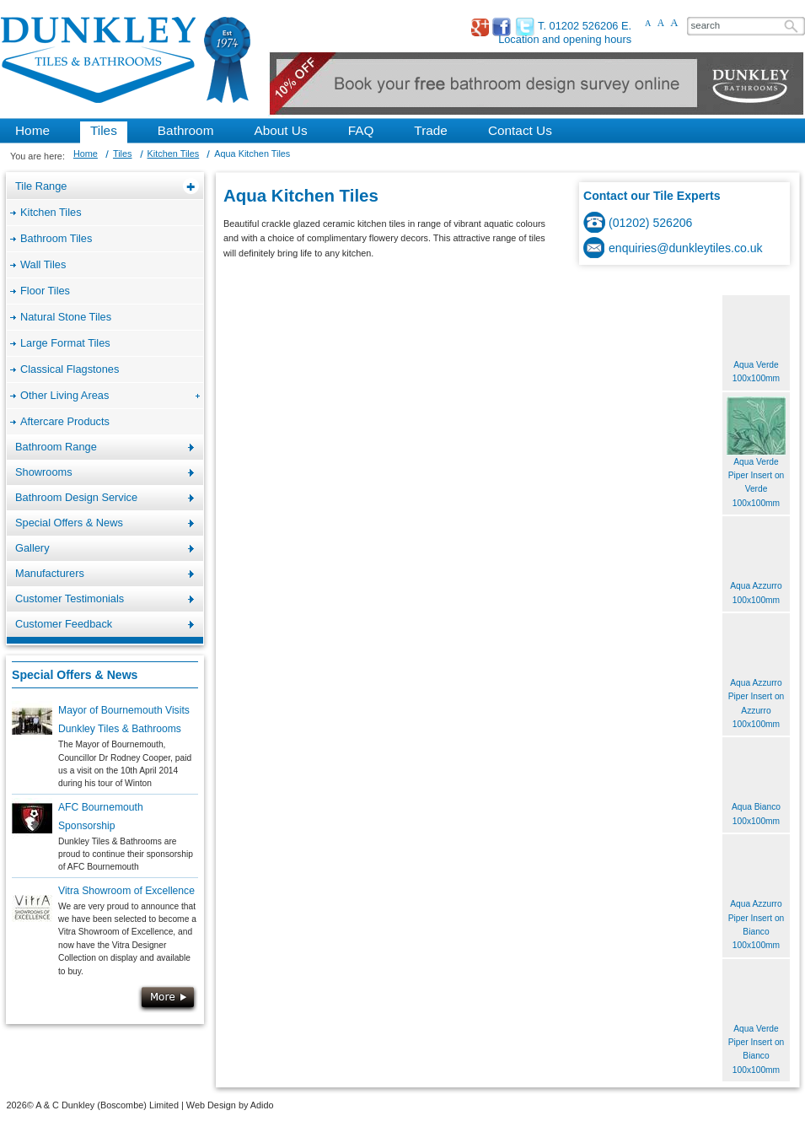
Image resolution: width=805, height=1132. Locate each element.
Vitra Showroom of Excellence (126, 891)
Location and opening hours (564, 39)
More (167, 998)
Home (85, 153)
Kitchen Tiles (174, 153)
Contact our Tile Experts (651, 195)
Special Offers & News (74, 675)
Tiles (122, 153)
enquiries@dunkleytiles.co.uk (686, 248)
